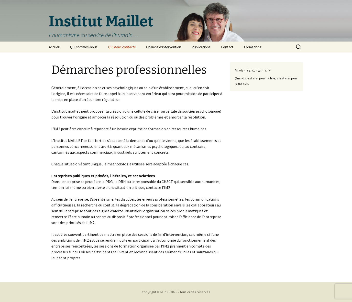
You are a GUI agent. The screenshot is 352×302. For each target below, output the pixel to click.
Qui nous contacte (122, 47)
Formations (252, 47)
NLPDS (165, 292)
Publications (201, 47)
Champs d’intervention (163, 47)
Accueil (54, 47)
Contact (227, 47)
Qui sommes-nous (84, 47)
